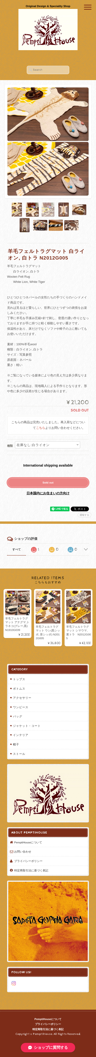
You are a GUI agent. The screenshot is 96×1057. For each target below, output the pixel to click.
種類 (10, 445)
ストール (19, 753)
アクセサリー (22, 697)
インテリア (20, 734)
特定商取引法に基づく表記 (31, 870)
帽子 (16, 744)
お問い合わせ (22, 851)
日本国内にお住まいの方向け (48, 493)
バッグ (17, 716)
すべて (16, 549)
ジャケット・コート (27, 725)
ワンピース (20, 707)
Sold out (48, 482)
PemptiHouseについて (28, 842)
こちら (40, 428)
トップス (19, 679)
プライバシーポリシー (28, 860)
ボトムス (19, 688)
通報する (84, 515)
